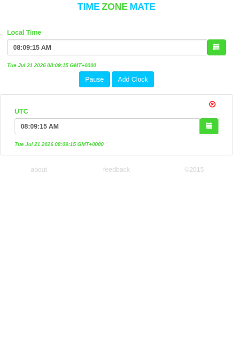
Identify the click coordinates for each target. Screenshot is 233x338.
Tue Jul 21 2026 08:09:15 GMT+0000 (51, 65)
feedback (116, 169)
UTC (21, 111)
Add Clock (133, 79)
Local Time (24, 32)
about (39, 169)
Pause (94, 79)
